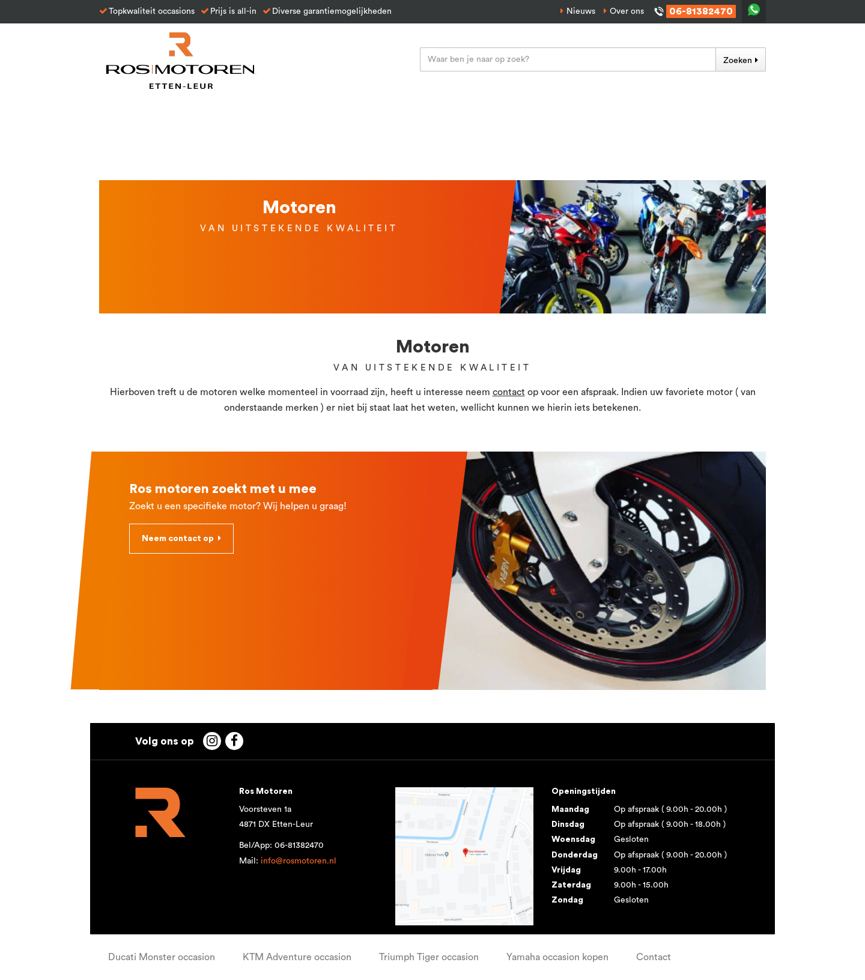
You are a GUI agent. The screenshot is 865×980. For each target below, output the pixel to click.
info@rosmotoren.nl (298, 861)
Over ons (627, 11)
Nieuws (580, 11)
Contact (653, 957)
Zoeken (737, 60)
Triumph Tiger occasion (429, 957)
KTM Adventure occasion (297, 957)
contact (509, 392)
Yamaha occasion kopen (557, 957)
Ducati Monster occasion (161, 957)
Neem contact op (178, 538)
